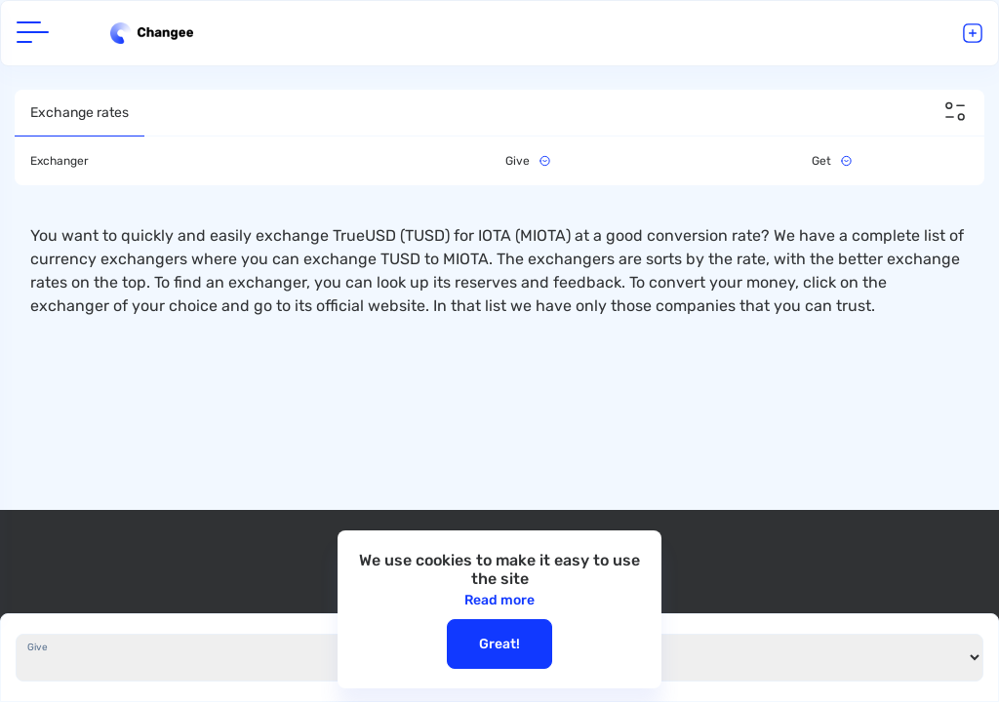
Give (37, 647)
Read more (499, 600)
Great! (499, 644)
